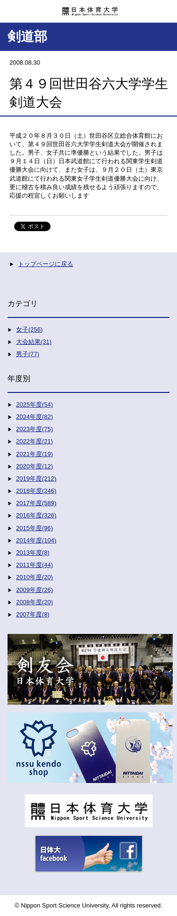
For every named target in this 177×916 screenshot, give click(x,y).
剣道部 (27, 36)
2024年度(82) (34, 416)
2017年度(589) (36, 503)
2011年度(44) (34, 564)
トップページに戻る (45, 263)
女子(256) (29, 329)
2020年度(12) (34, 466)
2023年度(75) (34, 429)
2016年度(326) (36, 515)
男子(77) (27, 354)
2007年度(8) (33, 614)
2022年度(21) (34, 441)
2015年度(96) (34, 528)
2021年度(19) (34, 454)
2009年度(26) (34, 589)
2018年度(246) (36, 490)
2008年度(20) (34, 602)
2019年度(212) (36, 478)
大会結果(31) (33, 341)
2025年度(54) (34, 404)
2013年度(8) (33, 552)
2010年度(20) (34, 577)
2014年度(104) (36, 540)
